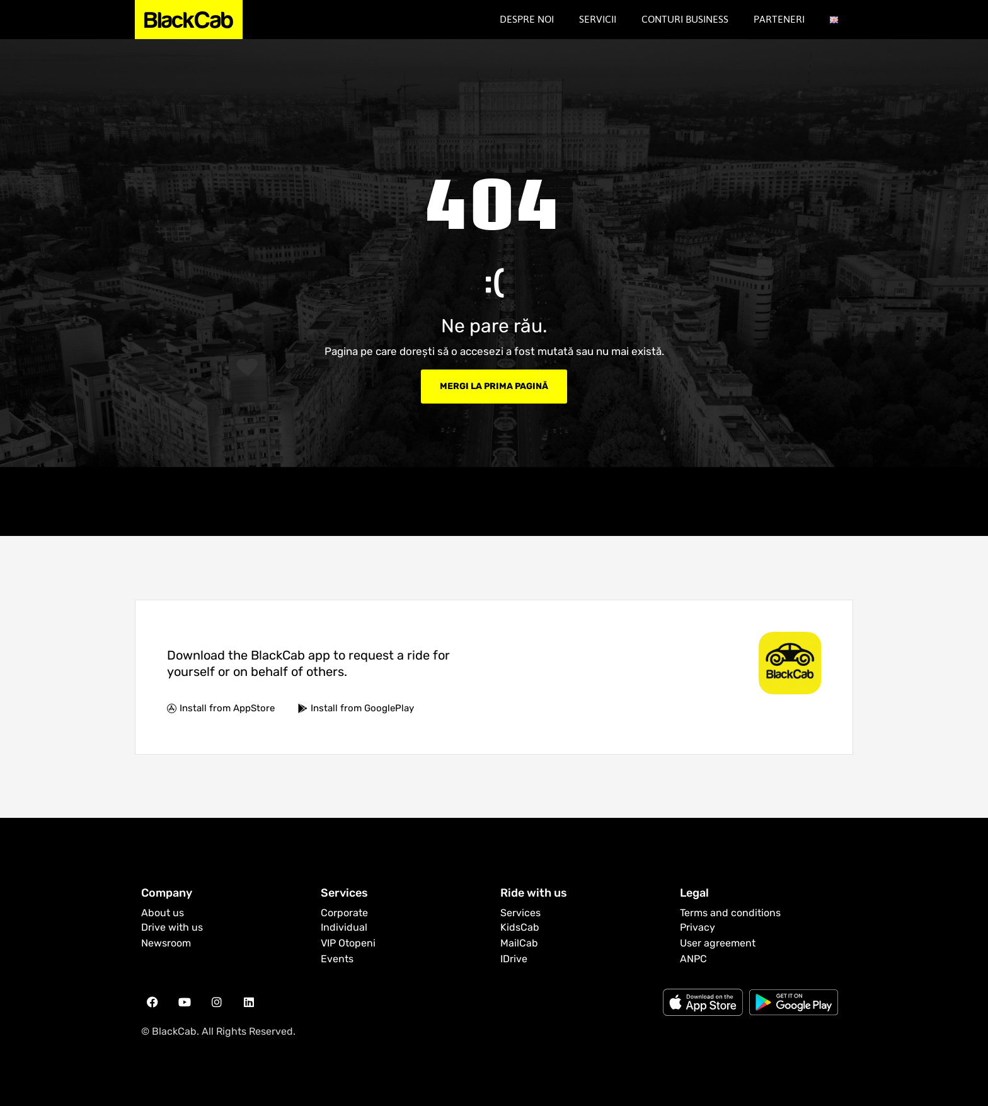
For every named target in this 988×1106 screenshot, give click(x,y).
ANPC (693, 959)
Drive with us (172, 927)
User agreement (717, 943)
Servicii (597, 19)
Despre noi (527, 19)
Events (337, 959)
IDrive (513, 959)
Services (520, 913)
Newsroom (166, 943)
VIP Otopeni (348, 943)
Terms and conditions (730, 913)
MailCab (519, 943)
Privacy (697, 927)
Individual (344, 927)
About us (162, 913)
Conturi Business (684, 19)
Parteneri (779, 19)
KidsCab (519, 927)
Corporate (344, 913)
